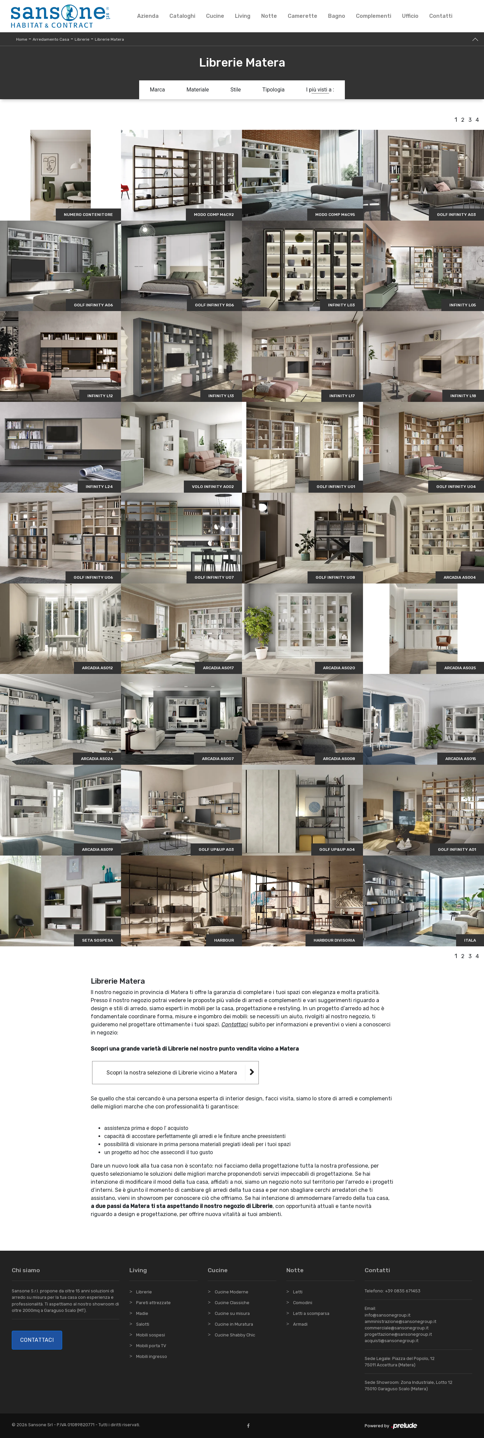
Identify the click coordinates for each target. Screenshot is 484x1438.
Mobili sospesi (150, 1334)
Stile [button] (236, 89)
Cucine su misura (232, 1313)
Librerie (82, 39)
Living (242, 16)
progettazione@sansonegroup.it (398, 1334)
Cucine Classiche (232, 1302)
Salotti (142, 1324)
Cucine (215, 16)
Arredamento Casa (51, 39)
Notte (269, 16)
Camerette (302, 16)
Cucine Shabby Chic (235, 1334)
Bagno (336, 16)
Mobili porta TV (151, 1345)
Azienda (148, 16)
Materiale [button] (198, 89)
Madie (142, 1313)
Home (21, 39)
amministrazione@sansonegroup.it (400, 1321)
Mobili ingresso (151, 1356)
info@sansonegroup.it (387, 1315)
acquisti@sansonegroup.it (391, 1340)
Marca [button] (157, 89)
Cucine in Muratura (234, 1324)
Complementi (373, 16)
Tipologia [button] (274, 89)
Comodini (302, 1302)
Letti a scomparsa (311, 1313)
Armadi (300, 1324)
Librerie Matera (109, 39)
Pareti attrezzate (153, 1302)
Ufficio (410, 16)
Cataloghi (182, 16)
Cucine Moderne (231, 1291)
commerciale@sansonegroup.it (397, 1327)
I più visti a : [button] (320, 89)
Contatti (440, 16)
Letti (297, 1291)
